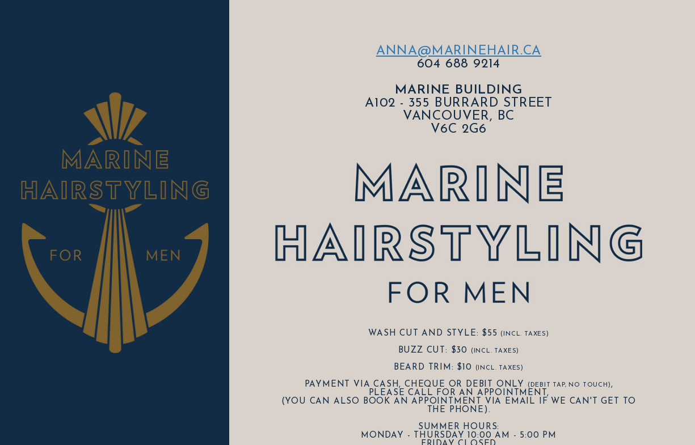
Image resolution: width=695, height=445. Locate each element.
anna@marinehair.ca (458, 51)
